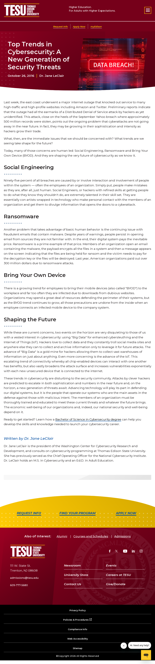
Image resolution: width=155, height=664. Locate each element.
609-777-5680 (19, 585)
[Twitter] (116, 552)
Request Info (60, 26)
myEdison (96, 26)
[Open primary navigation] (147, 10)
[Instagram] (141, 552)
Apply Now (79, 26)
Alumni (62, 536)
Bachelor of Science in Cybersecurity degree (88, 419)
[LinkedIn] (133, 552)
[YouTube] (125, 552)
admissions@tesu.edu (24, 577)
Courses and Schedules (90, 536)
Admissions (122, 536)
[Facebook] (110, 552)
